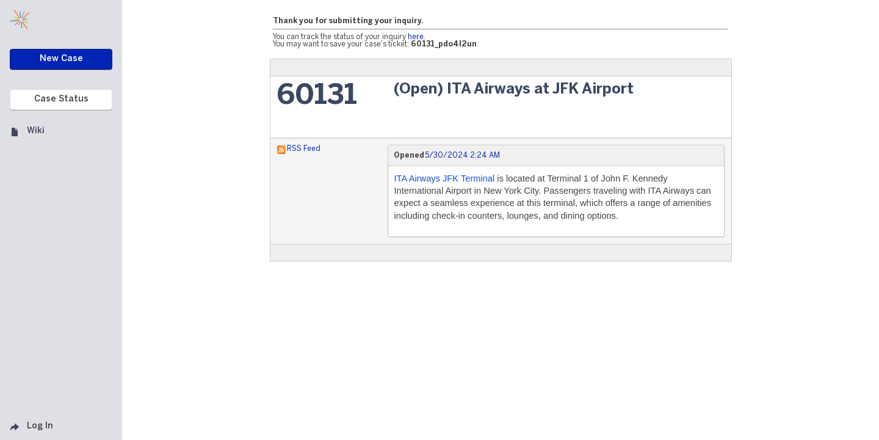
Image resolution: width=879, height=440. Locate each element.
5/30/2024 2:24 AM (462, 155)
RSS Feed (303, 148)
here (416, 37)
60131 (317, 96)
